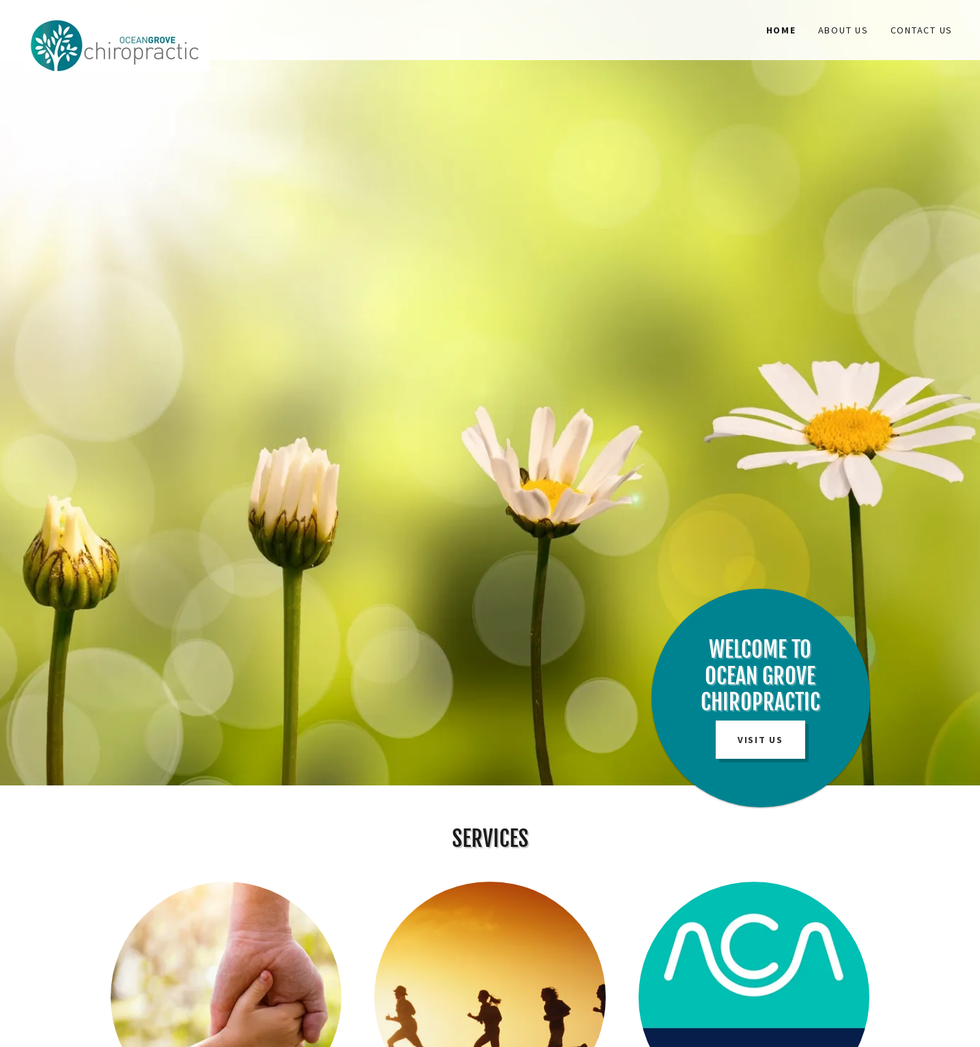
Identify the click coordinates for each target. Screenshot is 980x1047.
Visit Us (760, 740)
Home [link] (781, 30)
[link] (143, 21)
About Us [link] (843, 30)
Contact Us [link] (922, 30)
